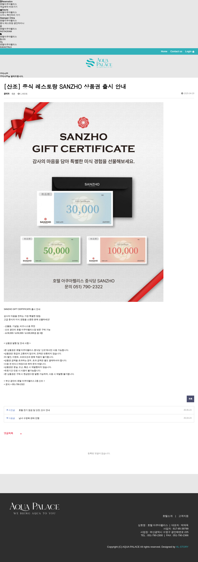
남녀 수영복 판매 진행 (29, 418)
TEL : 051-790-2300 (152, 535)
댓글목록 (8, 433)
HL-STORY (182, 546)
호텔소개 (168, 516)
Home (164, 51)
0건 (13, 94)
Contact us (176, 51)
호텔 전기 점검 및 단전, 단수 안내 (34, 410)
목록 (190, 399)
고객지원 (183, 516)
